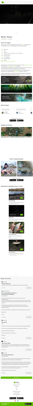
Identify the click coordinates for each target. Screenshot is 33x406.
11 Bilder (14, 66)
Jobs (16, 389)
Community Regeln (16, 392)
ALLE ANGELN (16, 71)
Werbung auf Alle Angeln (16, 391)
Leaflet (2, 136)
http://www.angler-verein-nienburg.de (9, 61)
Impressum (16, 386)
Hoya (23, 44)
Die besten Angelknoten (16, 394)
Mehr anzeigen (16, 377)
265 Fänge (9, 66)
